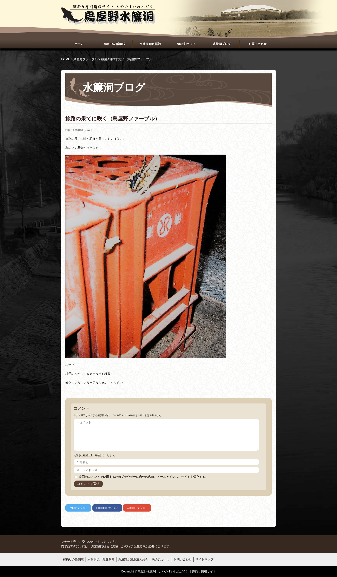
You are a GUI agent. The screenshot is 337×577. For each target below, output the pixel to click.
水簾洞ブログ (222, 44)
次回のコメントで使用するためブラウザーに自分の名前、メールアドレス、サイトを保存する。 (143, 476)
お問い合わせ (257, 44)
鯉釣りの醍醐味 (114, 44)
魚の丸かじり (186, 44)
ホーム (79, 44)
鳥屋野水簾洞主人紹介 (133, 559)
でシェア (78, 507)
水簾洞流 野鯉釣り (101, 559)
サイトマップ (204, 559)
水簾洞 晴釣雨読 (150, 44)
